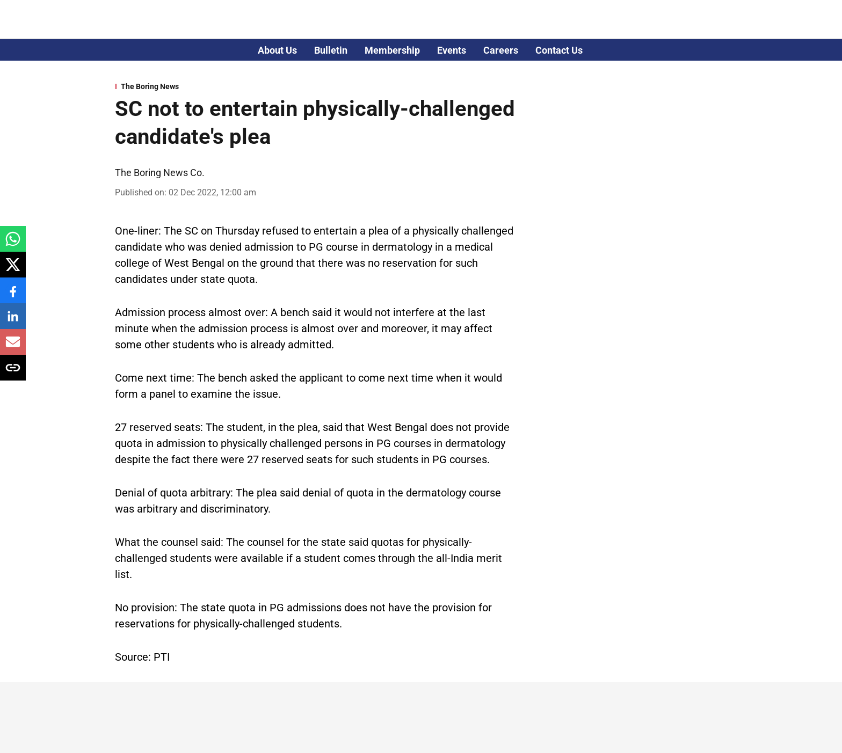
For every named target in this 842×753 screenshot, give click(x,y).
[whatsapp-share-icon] (12, 244)
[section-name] (317, 86)
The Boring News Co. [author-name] (160, 172)
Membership (392, 50)
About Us (277, 50)
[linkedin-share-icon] (12, 322)
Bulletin (330, 50)
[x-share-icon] (12, 270)
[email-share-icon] (12, 347)
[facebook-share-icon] (12, 296)
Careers (500, 50)
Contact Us (559, 50)
